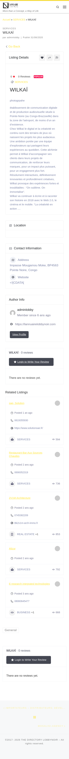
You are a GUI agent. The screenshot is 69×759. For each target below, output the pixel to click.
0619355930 (21, 420)
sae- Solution (16, 403)
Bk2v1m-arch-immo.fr (26, 523)
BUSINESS (19, 612)
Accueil (6, 19)
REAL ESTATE (21, 534)
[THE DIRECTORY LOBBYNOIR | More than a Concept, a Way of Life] (10, 5)
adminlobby (13, 37)
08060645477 (21, 601)
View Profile (19, 334)
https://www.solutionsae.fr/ (28, 428)
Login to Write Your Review (31, 361)
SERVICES (19, 19)
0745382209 (21, 515)
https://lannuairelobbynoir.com (35, 324)
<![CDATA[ (17, 282)
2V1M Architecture (20, 497)
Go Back (12, 46)
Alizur (12, 548)
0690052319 (21, 472)
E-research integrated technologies (29, 583)
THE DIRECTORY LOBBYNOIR (39, 740)
